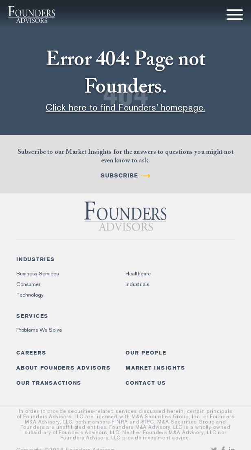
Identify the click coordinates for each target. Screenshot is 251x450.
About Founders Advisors (63, 367)
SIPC (147, 422)
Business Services (37, 273)
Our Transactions (48, 382)
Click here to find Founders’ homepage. (125, 107)
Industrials (137, 284)
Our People (146, 352)
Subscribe (119, 175)
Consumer (28, 284)
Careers (31, 352)
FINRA (120, 422)
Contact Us (146, 382)
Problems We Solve (39, 330)
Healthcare (138, 273)
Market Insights (155, 367)
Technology (30, 295)
